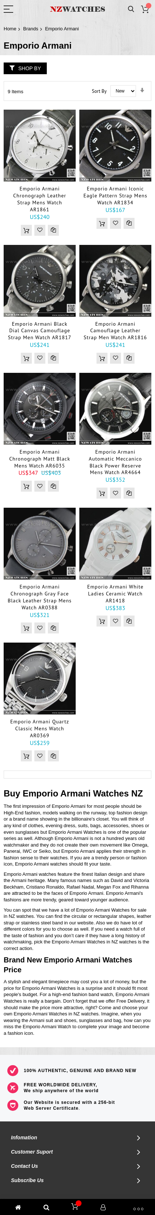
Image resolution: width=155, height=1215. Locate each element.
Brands (30, 28)
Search (131, 9)
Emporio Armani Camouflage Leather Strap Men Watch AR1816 (115, 331)
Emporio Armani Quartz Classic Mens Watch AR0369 (39, 728)
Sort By (99, 91)
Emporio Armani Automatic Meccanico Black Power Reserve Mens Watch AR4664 (115, 462)
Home (10, 28)
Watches (111, 793)
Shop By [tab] (29, 68)
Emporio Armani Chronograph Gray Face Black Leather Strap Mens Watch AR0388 (40, 597)
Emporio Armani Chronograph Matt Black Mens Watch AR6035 (39, 458)
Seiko (45, 851)
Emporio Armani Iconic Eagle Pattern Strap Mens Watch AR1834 (115, 195)
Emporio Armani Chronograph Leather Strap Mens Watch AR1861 (39, 199)
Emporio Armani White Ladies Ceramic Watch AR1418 (115, 593)
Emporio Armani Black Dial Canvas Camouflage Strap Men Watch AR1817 (39, 331)
